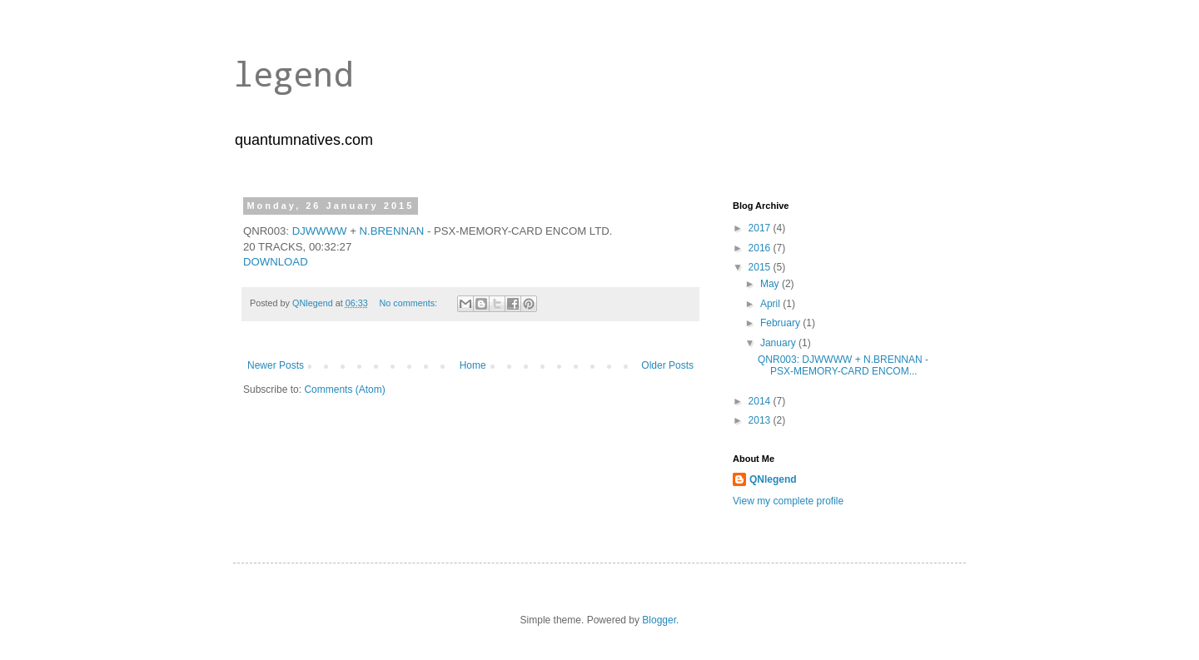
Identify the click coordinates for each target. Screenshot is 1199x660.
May (771, 284)
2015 (761, 267)
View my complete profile (788, 501)
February (781, 323)
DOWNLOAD (275, 262)
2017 (761, 228)
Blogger (659, 620)
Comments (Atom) (344, 389)
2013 (761, 420)
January (779, 343)
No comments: (410, 303)
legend (293, 74)
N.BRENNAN (392, 231)
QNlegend (773, 479)
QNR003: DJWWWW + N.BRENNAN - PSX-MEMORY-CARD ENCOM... (843, 365)
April (771, 304)
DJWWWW (319, 231)
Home (473, 365)
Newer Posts (275, 365)
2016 (761, 248)
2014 (761, 401)
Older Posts (667, 365)
